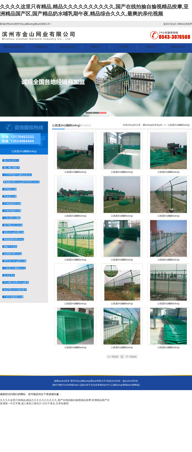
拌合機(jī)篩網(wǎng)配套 (15, 282)
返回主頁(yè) (169, 24)
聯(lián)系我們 (185, 24)
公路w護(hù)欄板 (11, 218)
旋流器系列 (8, 275)
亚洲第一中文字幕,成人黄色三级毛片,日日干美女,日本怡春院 (34, 403)
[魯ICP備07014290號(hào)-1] (66, 385)
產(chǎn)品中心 (68, 46)
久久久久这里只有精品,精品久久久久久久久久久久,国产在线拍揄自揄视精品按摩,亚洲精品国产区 (55, 400)
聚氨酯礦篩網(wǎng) (13, 239)
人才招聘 (123, 46)
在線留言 (150, 46)
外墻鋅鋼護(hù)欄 (11, 210)
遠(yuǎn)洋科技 (130, 381)
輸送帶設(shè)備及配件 (14, 289)
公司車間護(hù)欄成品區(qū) (17, 175)
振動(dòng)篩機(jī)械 (13, 232)
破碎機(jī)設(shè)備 (12, 225)
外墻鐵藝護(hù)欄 (11, 203)
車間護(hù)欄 (9, 189)
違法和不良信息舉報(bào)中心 (97, 385)
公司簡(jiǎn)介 (41, 46)
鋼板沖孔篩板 (9, 246)
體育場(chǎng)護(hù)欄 (14, 261)
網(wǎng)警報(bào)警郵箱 (126, 385)
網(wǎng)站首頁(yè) (13, 46)
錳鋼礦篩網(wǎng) (12, 253)
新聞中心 (95, 46)
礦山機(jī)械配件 (11, 167)
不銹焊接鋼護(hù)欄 (12, 297)
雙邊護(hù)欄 (9, 196)
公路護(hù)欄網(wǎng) (14, 268)
